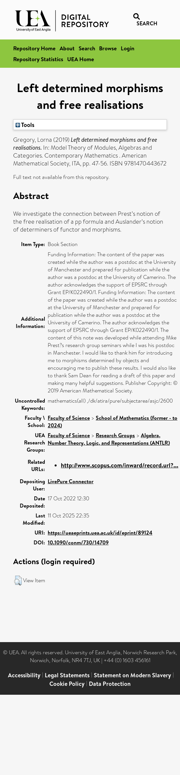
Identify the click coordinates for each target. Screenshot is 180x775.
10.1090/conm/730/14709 (78, 542)
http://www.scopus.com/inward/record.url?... (119, 465)
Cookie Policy (67, 684)
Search (87, 48)
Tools (25, 124)
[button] (18, 581)
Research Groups (115, 435)
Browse (108, 48)
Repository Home (34, 48)
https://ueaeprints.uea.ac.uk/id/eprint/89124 (100, 532)
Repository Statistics (38, 59)
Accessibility (24, 675)
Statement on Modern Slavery (132, 675)
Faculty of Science (69, 417)
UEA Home (80, 59)
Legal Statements (67, 675)
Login (127, 48)
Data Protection (110, 684)
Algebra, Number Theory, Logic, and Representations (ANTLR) (109, 439)
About (67, 48)
